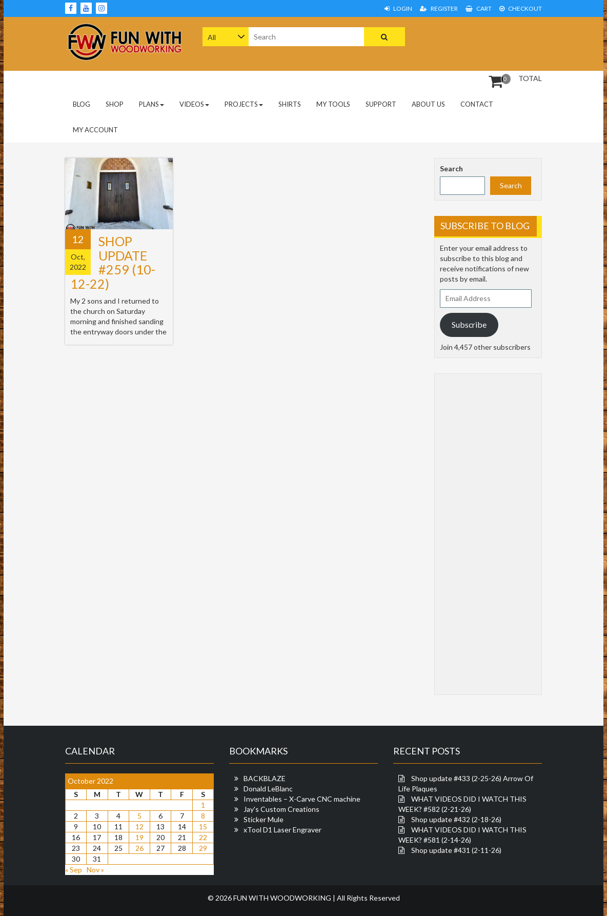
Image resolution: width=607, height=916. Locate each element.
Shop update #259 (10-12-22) (112, 262)
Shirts (289, 104)
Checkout (520, 8)
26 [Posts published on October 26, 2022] (139, 848)
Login (398, 8)
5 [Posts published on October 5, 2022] (139, 815)
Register (439, 8)
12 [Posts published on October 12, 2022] (139, 826)
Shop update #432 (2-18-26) (456, 819)
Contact (476, 104)
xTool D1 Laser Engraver (282, 829)
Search (451, 168)
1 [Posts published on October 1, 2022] (203, 805)
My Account (95, 130)
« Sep (73, 869)
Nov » (95, 869)
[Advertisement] (500, 42)
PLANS (151, 104)
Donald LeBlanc (268, 788)
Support (381, 104)
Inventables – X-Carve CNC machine (302, 798)
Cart (479, 8)
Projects (244, 104)
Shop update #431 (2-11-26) (456, 850)
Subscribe (469, 324)
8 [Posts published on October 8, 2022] (203, 815)
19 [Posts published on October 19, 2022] (139, 837)
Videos (194, 104)
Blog (81, 104)
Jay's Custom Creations (281, 809)
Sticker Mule (264, 819)
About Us (428, 104)
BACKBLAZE (265, 778)
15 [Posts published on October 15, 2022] (203, 826)
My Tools (333, 104)
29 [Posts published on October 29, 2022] (203, 848)
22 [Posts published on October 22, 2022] (203, 837)
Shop (115, 104)
